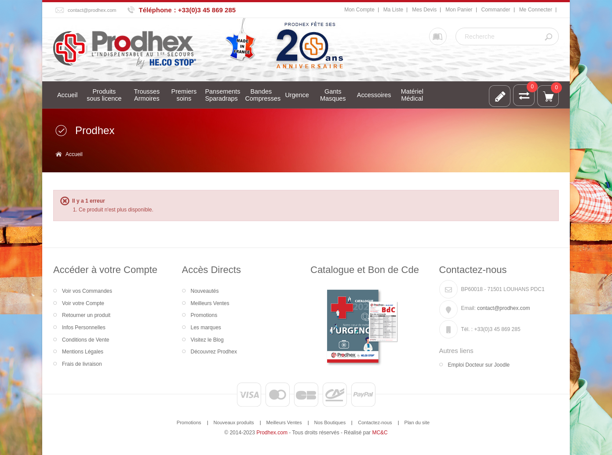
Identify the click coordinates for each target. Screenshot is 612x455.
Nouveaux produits (234, 422)
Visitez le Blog (207, 340)
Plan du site (417, 422)
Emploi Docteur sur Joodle (479, 365)
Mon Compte (359, 10)
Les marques (206, 327)
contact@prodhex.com (92, 10)
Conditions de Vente (85, 340)
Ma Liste (393, 10)
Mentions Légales (82, 352)
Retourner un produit (86, 315)
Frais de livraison (82, 364)
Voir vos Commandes (87, 291)
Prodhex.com (272, 433)
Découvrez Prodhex (214, 352)
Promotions (204, 315)
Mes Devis (424, 10)
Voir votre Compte (83, 303)
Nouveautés (205, 291)
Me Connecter (535, 10)
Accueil (74, 154)
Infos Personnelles (84, 327)
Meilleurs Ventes (210, 303)
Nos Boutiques (330, 422)
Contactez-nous (375, 422)
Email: (468, 308)
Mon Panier (458, 10)
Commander (495, 10)
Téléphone (155, 10)
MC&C (379, 433)
